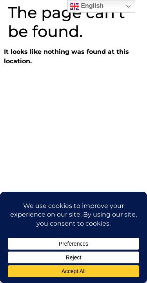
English (86, 6)
